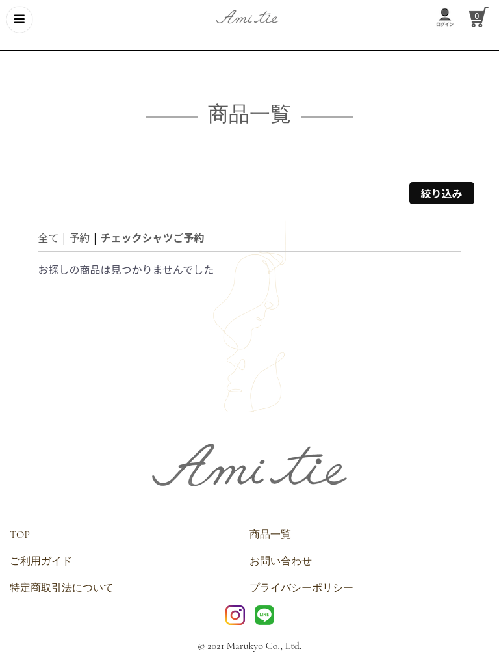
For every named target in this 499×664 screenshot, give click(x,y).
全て (48, 237)
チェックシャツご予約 (152, 237)
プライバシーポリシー (301, 587)
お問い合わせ (281, 561)
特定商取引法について (62, 587)
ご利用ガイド (41, 561)
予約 (79, 237)
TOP (20, 534)
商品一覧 (270, 534)
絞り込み (442, 193)
